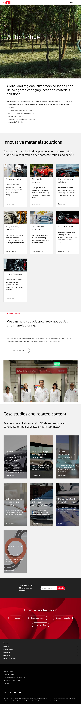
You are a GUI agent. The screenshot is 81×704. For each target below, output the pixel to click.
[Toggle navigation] (78, 1)
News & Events (8, 649)
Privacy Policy (9, 674)
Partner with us (18, 350)
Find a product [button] (40, 625)
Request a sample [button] (63, 618)
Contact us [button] (15, 618)
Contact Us (6, 655)
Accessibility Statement (12, 680)
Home (72, 2)
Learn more (10, 204)
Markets (6, 646)
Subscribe (61, 588)
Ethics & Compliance (9, 659)
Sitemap (7, 684)
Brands (5, 643)
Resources (6, 652)
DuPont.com (8, 671)
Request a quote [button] (37, 618)
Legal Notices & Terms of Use (14, 677)
